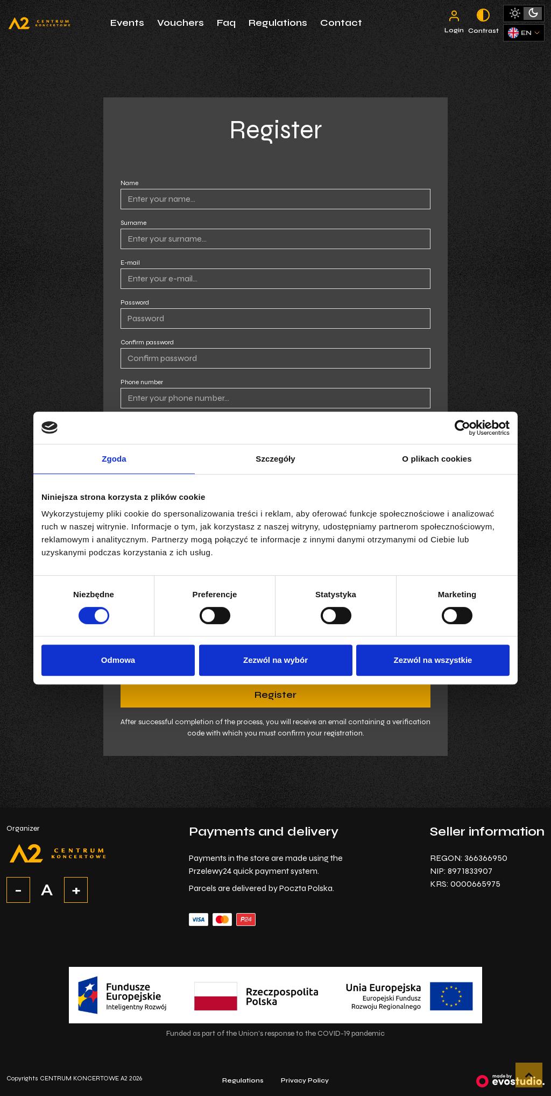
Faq (226, 23)
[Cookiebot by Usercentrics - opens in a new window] (462, 428)
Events (127, 23)
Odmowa (118, 659)
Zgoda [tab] (114, 458)
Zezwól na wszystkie (433, 659)
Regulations (278, 23)
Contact (341, 23)
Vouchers (180, 23)
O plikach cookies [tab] (436, 458)
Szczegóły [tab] (275, 458)
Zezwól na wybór (275, 659)
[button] (528, 1075)
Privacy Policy (305, 1080)
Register (275, 695)
